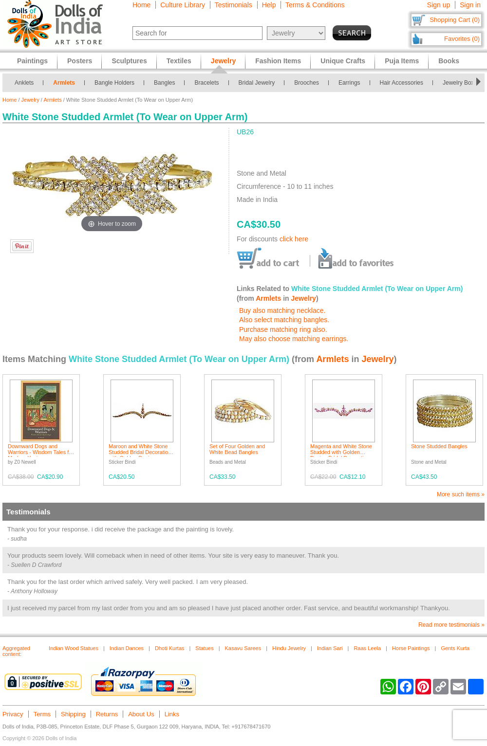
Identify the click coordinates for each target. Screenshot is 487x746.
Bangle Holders (114, 82)
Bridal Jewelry (257, 82)
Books (448, 61)
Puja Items (402, 61)
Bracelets (206, 82)
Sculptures (129, 61)
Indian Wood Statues (73, 648)
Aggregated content (16, 651)
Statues (204, 648)
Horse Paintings (411, 648)
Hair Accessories (401, 82)
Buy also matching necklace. (282, 310)
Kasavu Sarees (243, 648)
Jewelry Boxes (461, 82)
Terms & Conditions (314, 5)
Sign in (470, 5)
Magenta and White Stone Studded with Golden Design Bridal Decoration (341, 452)
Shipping (73, 714)
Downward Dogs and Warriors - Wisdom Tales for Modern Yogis (41, 452)
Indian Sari (330, 648)
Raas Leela (367, 648)
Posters (79, 61)
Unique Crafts (342, 61)
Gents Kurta (455, 648)
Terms (42, 714)
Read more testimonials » (451, 624)
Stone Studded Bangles (439, 446)
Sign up (438, 5)
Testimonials (233, 5)
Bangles (164, 82)
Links (172, 714)
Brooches (306, 82)
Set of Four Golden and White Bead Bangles (237, 449)
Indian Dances (127, 648)
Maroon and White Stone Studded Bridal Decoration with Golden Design (140, 452)
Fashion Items (278, 61)
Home (141, 5)
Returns (107, 714)
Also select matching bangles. (284, 320)
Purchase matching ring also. (283, 329)
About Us (141, 714)
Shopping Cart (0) (455, 19)
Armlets (64, 82)
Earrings (349, 82)
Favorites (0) (462, 38)
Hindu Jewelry (289, 648)
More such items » (461, 494)
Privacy (12, 714)
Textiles (179, 61)
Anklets (24, 82)
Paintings (32, 61)
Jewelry (30, 100)
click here (294, 239)
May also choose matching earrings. (293, 339)
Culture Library (182, 5)
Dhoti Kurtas (170, 648)
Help (269, 5)
